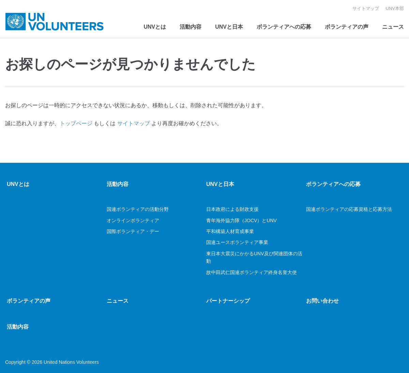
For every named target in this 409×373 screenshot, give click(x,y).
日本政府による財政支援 (232, 209)
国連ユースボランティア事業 (237, 242)
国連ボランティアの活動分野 (138, 209)
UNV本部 (395, 8)
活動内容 (190, 27)
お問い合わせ (322, 301)
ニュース (393, 27)
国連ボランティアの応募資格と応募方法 (349, 209)
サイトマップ (365, 8)
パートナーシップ (228, 301)
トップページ (76, 123)
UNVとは (154, 27)
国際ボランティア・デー (134, 231)
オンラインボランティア (133, 220)
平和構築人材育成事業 (230, 231)
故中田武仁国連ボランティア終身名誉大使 (251, 272)
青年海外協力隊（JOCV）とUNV (241, 220)
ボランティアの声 (346, 27)
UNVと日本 (229, 27)
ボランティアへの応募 (284, 27)
